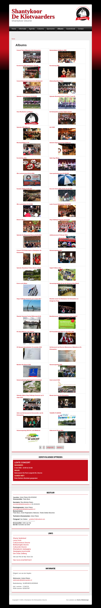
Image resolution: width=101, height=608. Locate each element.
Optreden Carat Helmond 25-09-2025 (27, 96)
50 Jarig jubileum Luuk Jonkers (25, 331)
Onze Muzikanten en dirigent (25, 111)
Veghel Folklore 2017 (55, 268)
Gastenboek (70, 29)
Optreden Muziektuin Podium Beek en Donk (29, 268)
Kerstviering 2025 (54, 65)
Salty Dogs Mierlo (54, 158)
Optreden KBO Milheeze (23, 127)
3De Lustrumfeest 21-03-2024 (25, 204)
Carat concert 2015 (55, 380)
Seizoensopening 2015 (56, 364)
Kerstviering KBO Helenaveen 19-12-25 (27, 65)
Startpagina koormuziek (21, 551)
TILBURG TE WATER (55, 413)
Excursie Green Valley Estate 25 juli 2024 (61, 188)
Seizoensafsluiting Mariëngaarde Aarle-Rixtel (29, 380)
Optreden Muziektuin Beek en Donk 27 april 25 (62, 96)
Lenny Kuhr (17, 540)
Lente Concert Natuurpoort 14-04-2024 (60, 204)
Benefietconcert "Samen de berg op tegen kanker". (64, 316)
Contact (81, 29)
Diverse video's (21, 219)
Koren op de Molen (22, 283)
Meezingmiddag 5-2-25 (23, 142)
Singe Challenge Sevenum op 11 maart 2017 (29, 298)
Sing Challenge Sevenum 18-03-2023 (60, 219)
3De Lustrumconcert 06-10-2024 (25, 173)
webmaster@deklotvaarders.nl (22, 580)
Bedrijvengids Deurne (21, 545)
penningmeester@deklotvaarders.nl (24, 509)
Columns (40, 29)
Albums (60, 29)
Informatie (22, 29)
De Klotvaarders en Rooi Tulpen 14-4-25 (61, 111)
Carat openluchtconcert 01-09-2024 (59, 173)
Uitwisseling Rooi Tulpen (56, 81)
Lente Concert (22, 463)
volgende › (50, 447)
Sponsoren (51, 29)
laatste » (60, 447)
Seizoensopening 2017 (56, 250)
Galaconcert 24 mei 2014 (56, 430)
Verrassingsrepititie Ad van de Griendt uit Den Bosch (64, 283)
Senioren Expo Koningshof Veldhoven (60, 142)
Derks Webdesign (83, 600)
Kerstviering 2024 (21, 158)
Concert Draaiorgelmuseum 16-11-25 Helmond (29, 81)
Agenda (32, 29)
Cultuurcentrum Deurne (21, 543)
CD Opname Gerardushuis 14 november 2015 (29, 347)
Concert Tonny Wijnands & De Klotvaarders (29, 50)
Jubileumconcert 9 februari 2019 (58, 235)
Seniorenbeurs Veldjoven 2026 (58, 50)
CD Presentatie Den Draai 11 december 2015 (62, 331)
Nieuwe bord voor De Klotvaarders (59, 395)
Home (14, 29)
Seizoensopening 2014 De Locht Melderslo (28, 430)
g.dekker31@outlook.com (37, 519)
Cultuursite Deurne (20, 547)
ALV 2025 (52, 127)
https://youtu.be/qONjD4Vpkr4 (22, 560)
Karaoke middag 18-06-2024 (24, 188)
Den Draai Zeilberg (20, 553)
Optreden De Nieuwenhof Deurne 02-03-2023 (29, 235)
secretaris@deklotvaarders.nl (22, 504)
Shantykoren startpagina (22, 549)
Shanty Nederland (19, 538)
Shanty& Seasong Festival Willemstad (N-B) (29, 316)
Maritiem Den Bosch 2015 (24, 364)
